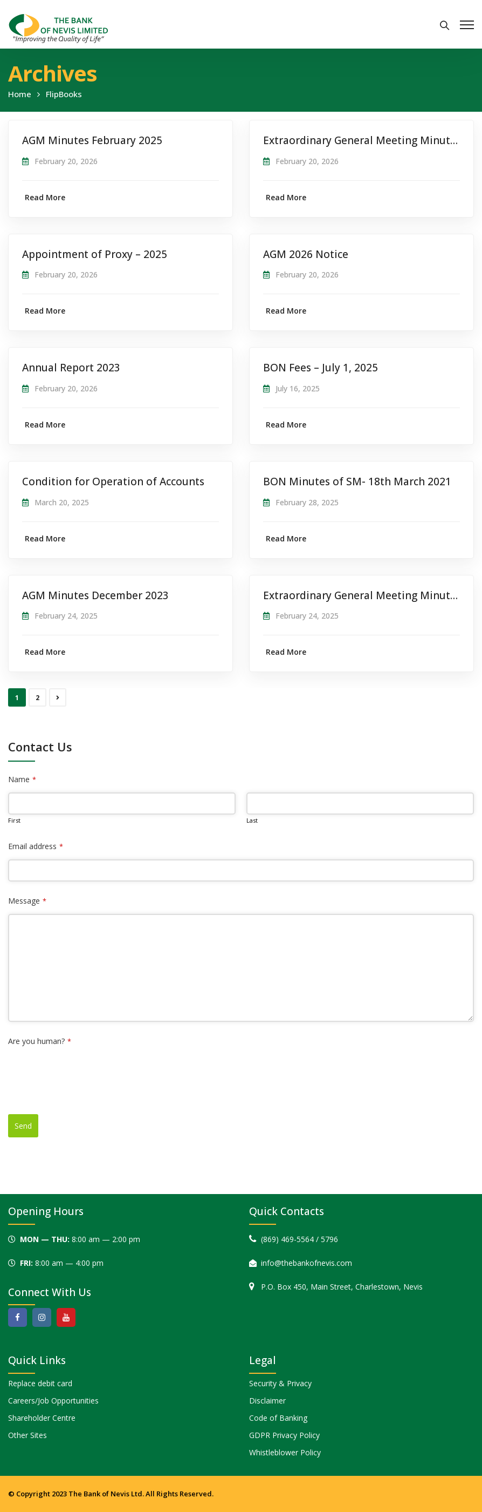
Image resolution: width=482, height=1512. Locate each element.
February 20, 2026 (66, 161)
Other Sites (27, 1435)
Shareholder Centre (41, 1418)
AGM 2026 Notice (305, 254)
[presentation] (90, 1075)
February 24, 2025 (66, 616)
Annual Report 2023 (71, 368)
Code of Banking (278, 1418)
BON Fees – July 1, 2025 (320, 368)
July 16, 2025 (298, 388)
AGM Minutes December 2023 (95, 595)
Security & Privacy (280, 1383)
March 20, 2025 (62, 502)
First (14, 820)
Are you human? (39, 1041)
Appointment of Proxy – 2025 (94, 254)
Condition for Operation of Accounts (113, 481)
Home (19, 94)
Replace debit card (40, 1383)
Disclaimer (267, 1400)
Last (252, 820)
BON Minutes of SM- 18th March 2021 (357, 481)
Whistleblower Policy (285, 1452)
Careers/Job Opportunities (53, 1400)
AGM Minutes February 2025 (92, 140)
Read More (45, 197)
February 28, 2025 (307, 502)
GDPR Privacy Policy (284, 1435)
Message (27, 901)
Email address (35, 846)
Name (22, 779)
